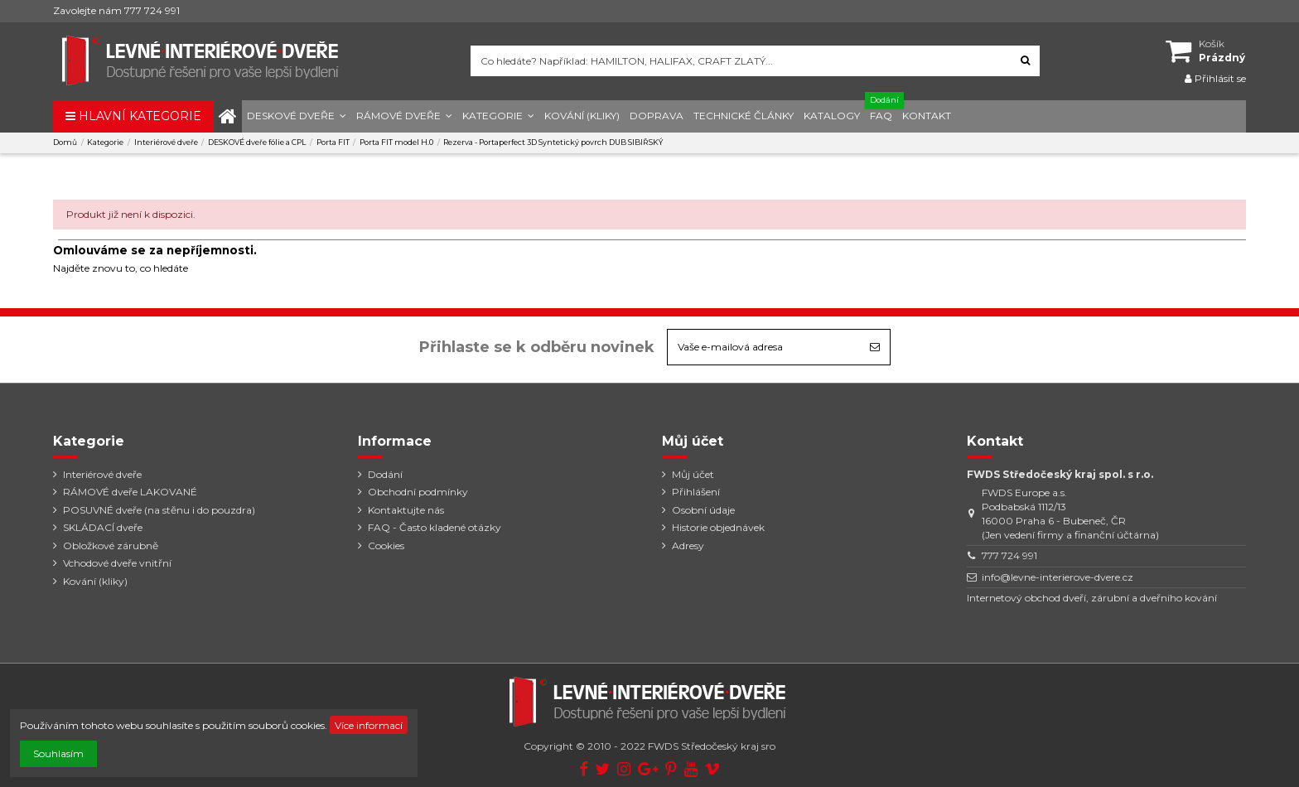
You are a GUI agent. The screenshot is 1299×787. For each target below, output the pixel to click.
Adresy (688, 545)
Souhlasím (58, 753)
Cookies (386, 545)
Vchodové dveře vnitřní (117, 563)
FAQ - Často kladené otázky (434, 527)
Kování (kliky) (95, 581)
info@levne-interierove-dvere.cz (1057, 577)
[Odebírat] (875, 347)
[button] (296, 116)
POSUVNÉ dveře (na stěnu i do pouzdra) (159, 510)
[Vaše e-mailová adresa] (764, 347)
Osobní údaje (703, 510)
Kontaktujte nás (406, 510)
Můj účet (693, 474)
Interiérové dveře (102, 474)
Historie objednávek (718, 527)
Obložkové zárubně (110, 545)
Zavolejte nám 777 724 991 (116, 10)
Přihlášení (696, 491)
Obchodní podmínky (418, 491)
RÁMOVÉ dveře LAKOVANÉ (130, 491)
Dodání (385, 474)
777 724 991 (1009, 555)
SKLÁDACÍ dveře (102, 527)
